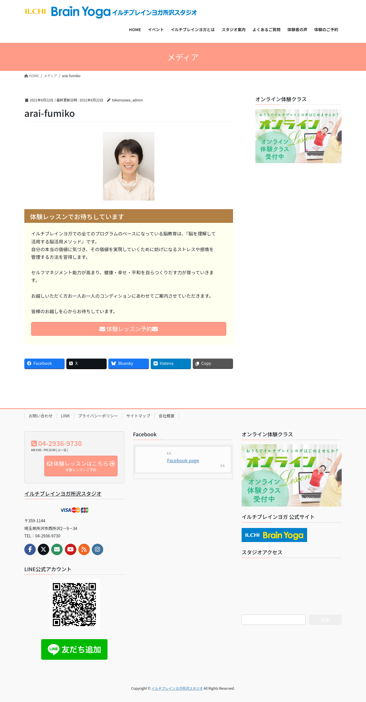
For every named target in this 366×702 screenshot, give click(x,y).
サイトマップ (138, 416)
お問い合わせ (41, 416)
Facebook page (183, 460)
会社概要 (167, 416)
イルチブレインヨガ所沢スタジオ (63, 493)
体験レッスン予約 (129, 329)
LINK (65, 416)
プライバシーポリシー (98, 416)
